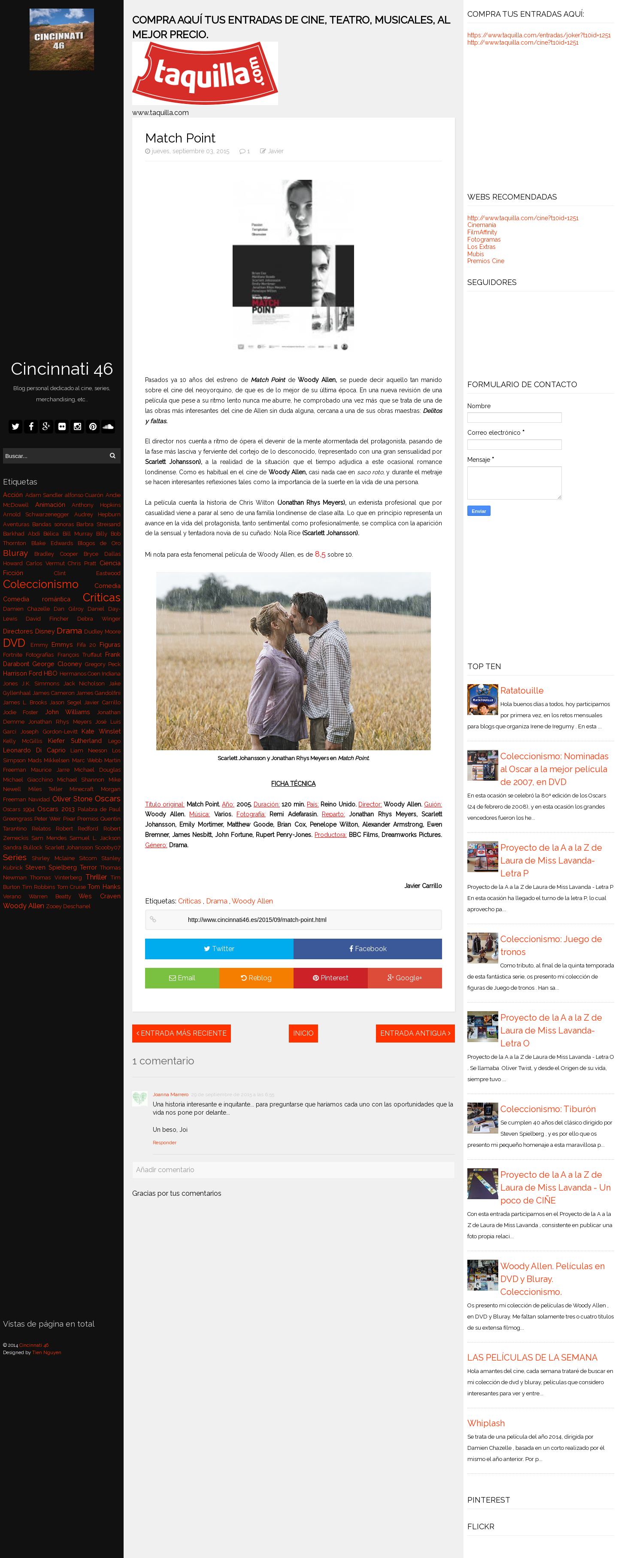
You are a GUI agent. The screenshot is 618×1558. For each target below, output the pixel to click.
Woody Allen (24, 906)
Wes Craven (100, 896)
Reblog (256, 978)
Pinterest (330, 978)
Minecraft (85, 789)
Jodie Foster (24, 712)
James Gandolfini (98, 693)
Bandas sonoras (54, 524)
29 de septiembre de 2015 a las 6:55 (232, 1094)
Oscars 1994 (20, 809)
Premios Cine (485, 261)
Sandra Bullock (23, 847)
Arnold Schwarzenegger (38, 514)
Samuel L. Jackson (95, 838)
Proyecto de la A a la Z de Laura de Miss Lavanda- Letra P (551, 861)
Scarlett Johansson (70, 847)
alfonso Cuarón (85, 495)
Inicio (303, 1033)
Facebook (368, 949)
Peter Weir (48, 818)
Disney (46, 631)
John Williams (71, 711)
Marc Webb (88, 760)
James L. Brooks (26, 702)
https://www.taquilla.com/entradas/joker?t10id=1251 (539, 35)
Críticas (102, 597)
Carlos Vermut (47, 563)
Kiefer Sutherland (78, 740)
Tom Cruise (72, 887)
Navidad (40, 799)
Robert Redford (79, 828)
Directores (19, 631)
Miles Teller (49, 789)
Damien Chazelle (28, 609)
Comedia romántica (43, 599)
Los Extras (481, 246)
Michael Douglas (97, 770)
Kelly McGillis (25, 741)
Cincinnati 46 (62, 368)
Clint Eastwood (87, 573)
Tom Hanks (104, 886)
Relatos (44, 828)
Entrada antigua (415, 1033)
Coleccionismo (48, 584)
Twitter (219, 949)
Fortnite (14, 655)
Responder (164, 1143)
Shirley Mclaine (55, 858)
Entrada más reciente (181, 1033)
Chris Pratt (83, 563)
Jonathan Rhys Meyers (61, 721)
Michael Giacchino (30, 779)
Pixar (70, 818)
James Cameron (54, 693)
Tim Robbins (39, 887)
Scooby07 (108, 847)
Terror (90, 867)
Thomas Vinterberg (57, 877)
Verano (16, 896)
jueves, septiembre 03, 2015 (188, 151)
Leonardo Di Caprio (36, 750)
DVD (16, 643)
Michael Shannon (83, 779)
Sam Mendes (50, 838)
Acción (14, 494)
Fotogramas (484, 239)
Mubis (475, 254)
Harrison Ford (23, 673)
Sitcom (90, 858)
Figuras (110, 644)
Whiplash (486, 1423)
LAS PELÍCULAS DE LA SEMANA (532, 1357)
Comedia (107, 585)
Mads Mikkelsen (50, 760)
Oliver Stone (73, 799)
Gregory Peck (103, 664)
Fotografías (41, 655)
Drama (70, 630)
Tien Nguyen (46, 1352)
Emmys (64, 644)
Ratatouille (522, 690)
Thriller (98, 877)
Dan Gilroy (70, 609)
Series (17, 857)
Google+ (405, 978)
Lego (114, 741)
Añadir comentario (165, 1170)
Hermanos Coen (81, 673)
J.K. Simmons (43, 683)
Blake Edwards (54, 543)
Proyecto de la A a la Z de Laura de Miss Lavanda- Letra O (551, 1030)
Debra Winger (99, 618)
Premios (88, 818)
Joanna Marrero (170, 1094)
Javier (276, 151)
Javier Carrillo (102, 702)
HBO (51, 673)
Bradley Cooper (59, 554)
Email (182, 978)
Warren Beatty (54, 896)
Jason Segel (67, 702)
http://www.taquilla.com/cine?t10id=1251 (523, 42)
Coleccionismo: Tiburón (548, 1109)
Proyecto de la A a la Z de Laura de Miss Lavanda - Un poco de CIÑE (555, 1188)
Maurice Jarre (52, 770)
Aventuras (17, 524)
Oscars (108, 798)
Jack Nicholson (86, 683)
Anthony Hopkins (96, 505)
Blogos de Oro (99, 543)
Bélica (52, 533)
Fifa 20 (88, 645)
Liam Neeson (91, 750)
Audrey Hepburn (97, 514)
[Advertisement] (62, 216)
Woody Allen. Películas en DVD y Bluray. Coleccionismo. (552, 1279)
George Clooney (58, 663)
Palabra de (93, 809)
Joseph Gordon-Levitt (51, 731)
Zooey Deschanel (68, 906)
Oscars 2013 (57, 808)
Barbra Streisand (98, 524)
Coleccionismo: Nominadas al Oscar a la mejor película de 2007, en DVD (554, 769)
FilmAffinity (482, 232)
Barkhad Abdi (23, 533)
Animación (53, 504)
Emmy (41, 645)
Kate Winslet (101, 731)
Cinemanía (481, 224)
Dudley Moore (102, 631)
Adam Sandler (45, 495)
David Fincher (51, 618)
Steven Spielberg (52, 867)
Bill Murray (79, 533)
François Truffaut (81, 655)
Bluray (18, 553)
